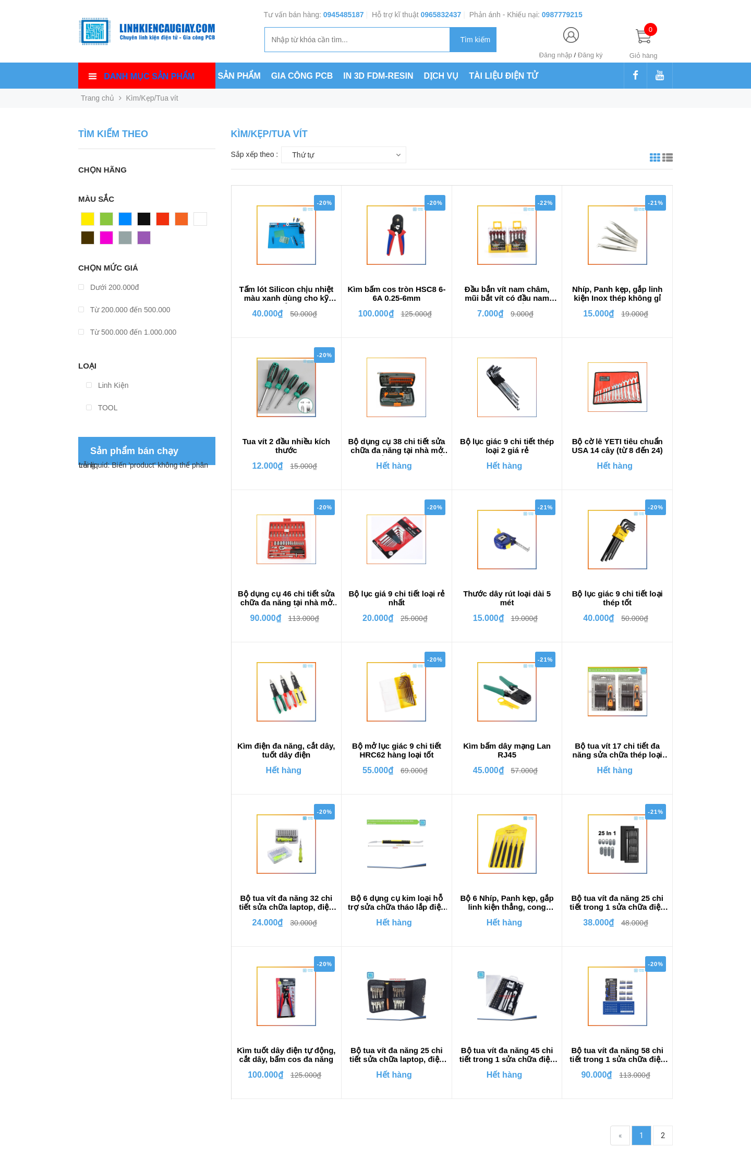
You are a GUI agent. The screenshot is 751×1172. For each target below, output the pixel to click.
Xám (126, 240)
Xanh (108, 221)
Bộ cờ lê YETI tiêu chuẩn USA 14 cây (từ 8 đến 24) (617, 446)
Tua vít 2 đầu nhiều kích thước (286, 446)
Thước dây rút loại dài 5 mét (507, 598)
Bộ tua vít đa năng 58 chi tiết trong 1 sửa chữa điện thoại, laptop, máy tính (617, 1055)
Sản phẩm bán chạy (134, 451)
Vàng (90, 221)
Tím (144, 240)
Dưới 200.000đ (108, 287)
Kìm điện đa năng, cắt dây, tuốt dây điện (286, 750)
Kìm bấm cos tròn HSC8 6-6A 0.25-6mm (396, 293)
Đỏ (161, 221)
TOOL (102, 408)
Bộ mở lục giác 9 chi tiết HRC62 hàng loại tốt (396, 750)
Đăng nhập (555, 55)
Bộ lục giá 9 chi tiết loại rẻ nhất (397, 598)
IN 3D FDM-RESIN (378, 75)
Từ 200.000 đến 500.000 (124, 310)
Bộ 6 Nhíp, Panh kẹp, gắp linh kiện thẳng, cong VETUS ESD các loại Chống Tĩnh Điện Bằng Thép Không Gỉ (506, 903)
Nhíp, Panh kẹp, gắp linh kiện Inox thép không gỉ (617, 293)
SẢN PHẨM (239, 75)
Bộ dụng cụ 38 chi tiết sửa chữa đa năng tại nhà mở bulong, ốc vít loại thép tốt (396, 446)
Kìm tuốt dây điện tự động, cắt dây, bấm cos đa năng (286, 1055)
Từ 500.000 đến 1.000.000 (127, 332)
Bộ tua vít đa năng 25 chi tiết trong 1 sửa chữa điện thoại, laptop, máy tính (617, 903)
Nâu (88, 240)
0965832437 (440, 14)
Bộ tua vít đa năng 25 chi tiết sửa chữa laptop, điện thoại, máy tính (396, 1055)
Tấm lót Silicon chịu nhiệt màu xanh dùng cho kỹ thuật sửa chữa (286, 294)
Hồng (109, 240)
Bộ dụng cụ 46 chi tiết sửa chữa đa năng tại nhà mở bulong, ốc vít (286, 598)
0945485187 (343, 14)
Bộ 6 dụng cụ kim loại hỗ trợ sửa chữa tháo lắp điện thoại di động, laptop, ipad (396, 903)
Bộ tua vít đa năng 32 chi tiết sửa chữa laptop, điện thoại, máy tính (286, 903)
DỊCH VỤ (441, 75)
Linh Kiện (107, 385)
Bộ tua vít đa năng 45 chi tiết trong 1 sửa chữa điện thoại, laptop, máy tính (507, 1055)
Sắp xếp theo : (254, 154)
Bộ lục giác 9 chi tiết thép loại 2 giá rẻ (507, 446)
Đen (144, 221)
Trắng (203, 221)
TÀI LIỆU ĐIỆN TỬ (503, 75)
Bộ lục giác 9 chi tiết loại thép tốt (617, 598)
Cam (183, 221)
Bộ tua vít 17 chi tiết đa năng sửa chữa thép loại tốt (617, 750)
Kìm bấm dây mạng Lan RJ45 (507, 750)
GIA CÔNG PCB (302, 75)
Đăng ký (590, 55)
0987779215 (562, 14)
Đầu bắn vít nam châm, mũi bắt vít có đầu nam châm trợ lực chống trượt (507, 294)
